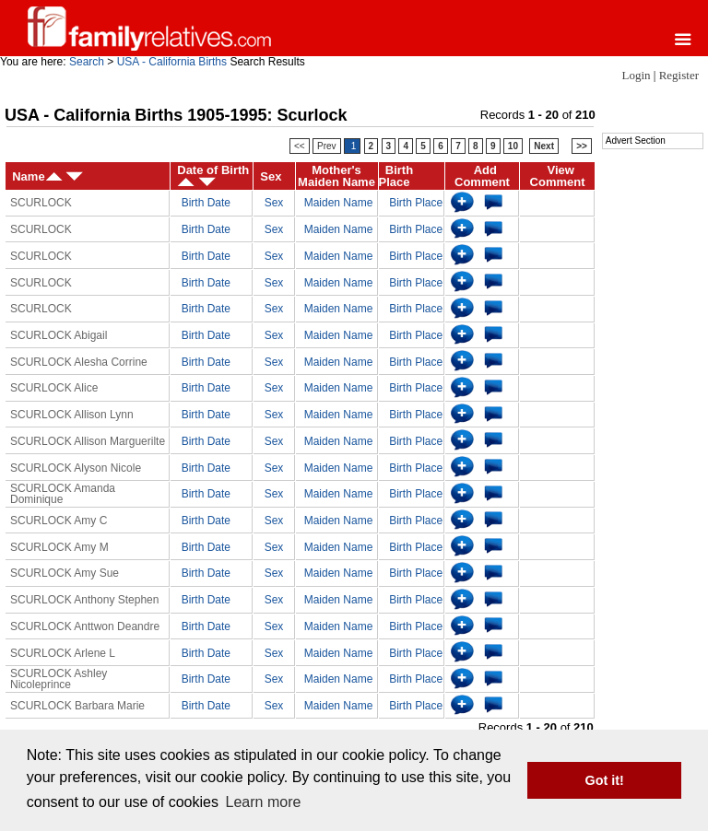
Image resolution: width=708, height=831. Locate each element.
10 (513, 146)
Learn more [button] (263, 802)
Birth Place (415, 202)
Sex (274, 202)
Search (86, 61)
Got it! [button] (604, 780)
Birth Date (206, 202)
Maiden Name (338, 202)
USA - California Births (172, 61)
